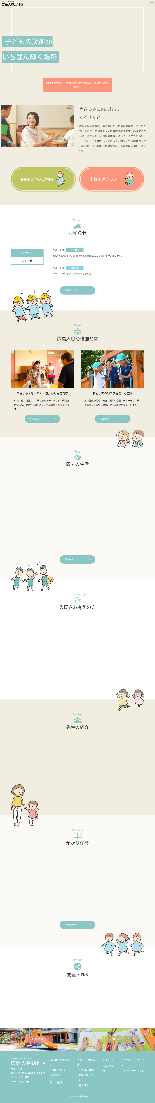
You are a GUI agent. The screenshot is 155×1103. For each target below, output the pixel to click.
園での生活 (56, 1082)
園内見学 (83, 1085)
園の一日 (69, 559)
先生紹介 (108, 1060)
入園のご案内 (86, 1070)
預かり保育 (70, 925)
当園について (58, 1070)
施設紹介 (56, 1075)
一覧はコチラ (71, 290)
